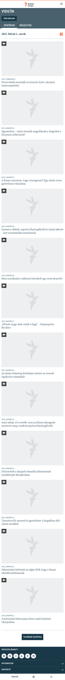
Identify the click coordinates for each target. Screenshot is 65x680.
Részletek (26, 25)
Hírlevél (14, 677)
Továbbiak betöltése (32, 637)
